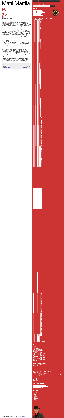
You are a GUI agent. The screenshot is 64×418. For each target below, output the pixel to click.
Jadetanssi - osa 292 (37, 308)
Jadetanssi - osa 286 (37, 302)
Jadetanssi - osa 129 (37, 146)
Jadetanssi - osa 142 (37, 159)
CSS (34, 391)
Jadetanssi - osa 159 (37, 176)
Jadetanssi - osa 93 (37, 111)
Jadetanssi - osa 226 (37, 242)
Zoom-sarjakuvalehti (37, 14)
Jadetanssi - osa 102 (37, 119)
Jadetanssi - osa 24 (37, 43)
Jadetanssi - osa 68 (37, 87)
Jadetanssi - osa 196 (37, 213)
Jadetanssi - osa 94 (37, 112)
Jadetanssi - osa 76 (37, 94)
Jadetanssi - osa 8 (37, 27)
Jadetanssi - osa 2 (37, 21)
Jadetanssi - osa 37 (37, 56)
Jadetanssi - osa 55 (37, 74)
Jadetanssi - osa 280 (37, 296)
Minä (52, 0)
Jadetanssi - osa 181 (37, 198)
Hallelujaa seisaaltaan (37, 349)
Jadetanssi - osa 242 (37, 258)
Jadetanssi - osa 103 (37, 120)
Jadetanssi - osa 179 (37, 196)
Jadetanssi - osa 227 (37, 243)
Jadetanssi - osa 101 (37, 118)
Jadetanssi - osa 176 (37, 193)
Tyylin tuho (35, 351)
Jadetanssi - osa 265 (37, 281)
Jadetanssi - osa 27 (37, 46)
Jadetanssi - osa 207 (37, 224)
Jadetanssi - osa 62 (37, 81)
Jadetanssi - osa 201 (37, 218)
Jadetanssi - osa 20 (37, 39)
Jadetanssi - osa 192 (37, 209)
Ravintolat (35, 397)
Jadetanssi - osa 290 (37, 306)
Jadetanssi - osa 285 (37, 301)
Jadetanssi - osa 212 (37, 229)
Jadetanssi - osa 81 (37, 99)
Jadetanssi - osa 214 (37, 230)
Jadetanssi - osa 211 (37, 228)
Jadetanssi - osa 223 (37, 239)
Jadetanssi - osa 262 (37, 278)
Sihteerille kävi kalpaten (38, 346)
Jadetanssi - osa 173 (37, 190)
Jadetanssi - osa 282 (37, 298)
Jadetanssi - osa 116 (37, 133)
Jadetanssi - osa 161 (37, 178)
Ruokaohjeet (35, 398)
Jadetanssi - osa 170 (37, 187)
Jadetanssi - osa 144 (37, 161)
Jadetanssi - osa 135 (37, 152)
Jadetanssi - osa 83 (37, 101)
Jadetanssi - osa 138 (37, 155)
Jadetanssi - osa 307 (37, 323)
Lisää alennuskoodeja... (38, 387)
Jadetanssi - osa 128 (37, 145)
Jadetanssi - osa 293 (37, 309)
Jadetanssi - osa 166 (37, 183)
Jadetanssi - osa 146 (37, 163)
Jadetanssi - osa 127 (37, 144)
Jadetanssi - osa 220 (37, 236)
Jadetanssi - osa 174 (37, 191)
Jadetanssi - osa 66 (37, 85)
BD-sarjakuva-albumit (37, 10)
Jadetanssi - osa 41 (37, 60)
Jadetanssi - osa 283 (37, 299)
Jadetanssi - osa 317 (37, 333)
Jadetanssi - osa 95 (37, 113)
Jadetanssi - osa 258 (37, 274)
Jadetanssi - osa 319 (37, 335)
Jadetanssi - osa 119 (37, 136)
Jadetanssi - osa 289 (37, 305)
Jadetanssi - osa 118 (37, 135)
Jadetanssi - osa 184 (37, 201)
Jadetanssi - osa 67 (37, 86)
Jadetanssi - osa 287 (37, 303)
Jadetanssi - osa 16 (37, 35)
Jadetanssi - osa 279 (37, 295)
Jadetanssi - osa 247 (37, 263)
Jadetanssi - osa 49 (37, 68)
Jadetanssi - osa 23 (37, 42)
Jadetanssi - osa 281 (37, 297)
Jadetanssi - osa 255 (37, 271)
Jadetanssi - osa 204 (37, 221)
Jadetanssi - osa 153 (37, 170)
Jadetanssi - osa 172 (37, 189)
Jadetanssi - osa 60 (37, 79)
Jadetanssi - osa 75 (37, 93)
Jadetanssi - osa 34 (37, 53)
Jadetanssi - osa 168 (37, 185)
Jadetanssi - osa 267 (37, 283)
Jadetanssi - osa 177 (37, 194)
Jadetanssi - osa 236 (37, 252)
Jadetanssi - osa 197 (37, 214)
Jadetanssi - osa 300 (37, 316)
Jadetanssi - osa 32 (37, 51)
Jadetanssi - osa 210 (37, 227)
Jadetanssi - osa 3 (37, 22)
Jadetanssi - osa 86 (37, 104)
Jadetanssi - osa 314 (37, 330)
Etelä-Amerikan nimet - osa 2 (39, 357)
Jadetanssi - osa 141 (37, 158)
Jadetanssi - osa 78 (37, 96)
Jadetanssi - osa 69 (6, 67)
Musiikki (34, 395)
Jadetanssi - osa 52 (37, 71)
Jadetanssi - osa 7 (37, 26)
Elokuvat (35, 392)
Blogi (36, 0)
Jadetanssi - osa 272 (37, 288)
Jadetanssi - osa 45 (37, 64)
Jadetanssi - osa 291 (37, 307)
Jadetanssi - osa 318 (37, 334)
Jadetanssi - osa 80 (37, 98)
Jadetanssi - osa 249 (37, 265)
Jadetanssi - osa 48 (37, 67)
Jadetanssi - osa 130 (37, 147)
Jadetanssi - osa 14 (37, 33)
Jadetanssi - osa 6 (37, 25)
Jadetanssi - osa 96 (37, 114)
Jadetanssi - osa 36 (37, 55)
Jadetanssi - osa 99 (37, 116)
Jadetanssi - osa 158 (37, 175)
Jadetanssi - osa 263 (37, 279)
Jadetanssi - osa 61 (37, 80)
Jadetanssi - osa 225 (37, 241)
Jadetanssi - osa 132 (37, 149)
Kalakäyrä (35, 347)
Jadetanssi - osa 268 (37, 284)
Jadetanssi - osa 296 (37, 312)
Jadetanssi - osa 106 (37, 123)
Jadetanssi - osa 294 (37, 310)
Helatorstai (35, 356)
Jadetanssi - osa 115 (37, 132)
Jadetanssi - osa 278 (37, 294)
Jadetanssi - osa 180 (37, 197)
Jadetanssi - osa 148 (37, 165)
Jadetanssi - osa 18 (37, 37)
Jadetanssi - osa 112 (37, 129)
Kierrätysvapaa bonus (37, 352)
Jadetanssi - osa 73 (37, 91)
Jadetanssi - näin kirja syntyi (39, 341)
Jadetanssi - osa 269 (37, 285)
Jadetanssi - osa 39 (37, 58)
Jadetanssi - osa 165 (37, 182)
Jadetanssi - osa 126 (37, 143)
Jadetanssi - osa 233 (37, 249)
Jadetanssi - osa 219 (37, 235)
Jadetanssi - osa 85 (37, 103)
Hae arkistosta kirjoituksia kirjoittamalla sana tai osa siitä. (43, 4)
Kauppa (46, 0)
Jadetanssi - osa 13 (37, 32)
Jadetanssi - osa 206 (37, 223)
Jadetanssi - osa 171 (37, 188)
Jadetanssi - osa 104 (37, 121)
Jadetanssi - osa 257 (37, 273)
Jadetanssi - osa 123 (37, 140)
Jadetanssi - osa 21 (37, 40)
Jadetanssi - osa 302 (37, 318)
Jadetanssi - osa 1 (37, 20)
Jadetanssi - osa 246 (37, 262)
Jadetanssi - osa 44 (37, 63)
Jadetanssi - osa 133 (37, 150)
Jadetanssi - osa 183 (37, 200)
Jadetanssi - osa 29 (37, 48)
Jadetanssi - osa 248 (37, 264)
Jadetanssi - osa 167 (37, 184)
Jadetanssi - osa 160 (37, 177)
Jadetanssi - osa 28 (37, 47)
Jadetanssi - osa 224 (37, 240)
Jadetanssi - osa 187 (37, 204)
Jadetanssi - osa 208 (37, 225)
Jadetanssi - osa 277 (37, 293)
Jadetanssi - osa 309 (37, 325)
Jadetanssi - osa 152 (37, 169)
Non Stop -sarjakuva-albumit (39, 12)
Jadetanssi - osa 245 (37, 261)
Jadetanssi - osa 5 (37, 24)
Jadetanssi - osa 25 (37, 44)
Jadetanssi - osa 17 (37, 36)
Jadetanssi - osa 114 (37, 131)
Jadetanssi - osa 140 (37, 157)
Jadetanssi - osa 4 (37, 23)
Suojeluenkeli (36, 360)
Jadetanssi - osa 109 (37, 126)
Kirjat (34, 393)
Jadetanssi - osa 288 (37, 304)
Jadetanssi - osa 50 (37, 69)
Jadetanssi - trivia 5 (37, 340)
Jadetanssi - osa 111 (37, 128)
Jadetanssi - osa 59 (37, 78)
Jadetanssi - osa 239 (37, 255)
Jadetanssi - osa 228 (37, 244)
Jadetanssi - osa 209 (37, 226)
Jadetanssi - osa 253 (37, 269)
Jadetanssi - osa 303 (37, 319)
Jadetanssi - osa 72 (37, 90)
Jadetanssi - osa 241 (37, 257)
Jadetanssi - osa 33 (37, 52)
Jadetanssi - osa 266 (37, 282)
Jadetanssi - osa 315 (37, 331)
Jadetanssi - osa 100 (37, 117)
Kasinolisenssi (36, 348)
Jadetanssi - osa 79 (37, 97)
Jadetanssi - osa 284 (37, 300)
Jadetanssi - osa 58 (37, 77)
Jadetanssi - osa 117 (37, 134)
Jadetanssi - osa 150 (37, 167)
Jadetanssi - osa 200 (37, 217)
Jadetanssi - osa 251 (37, 267)
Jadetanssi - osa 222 (37, 238)
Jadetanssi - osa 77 (37, 95)
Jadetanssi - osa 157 (37, 174)
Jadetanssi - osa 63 (37, 82)
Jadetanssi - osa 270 (37, 286)
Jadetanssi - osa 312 (37, 328)
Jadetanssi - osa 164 (37, 181)
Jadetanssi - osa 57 (37, 76)
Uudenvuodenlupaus (37, 19)
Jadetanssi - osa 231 (37, 247)
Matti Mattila (16, 3)
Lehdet (34, 394)
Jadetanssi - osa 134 (37, 151)
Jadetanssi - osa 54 (37, 73)
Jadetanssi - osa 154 (37, 171)
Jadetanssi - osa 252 (37, 268)
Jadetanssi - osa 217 (37, 233)
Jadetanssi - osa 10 (37, 29)
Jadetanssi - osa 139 (37, 156)
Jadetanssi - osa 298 (37, 314)
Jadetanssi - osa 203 (37, 220)
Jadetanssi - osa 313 (37, 329)
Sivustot (34, 400)
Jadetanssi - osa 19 (37, 38)
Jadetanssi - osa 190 (37, 207)
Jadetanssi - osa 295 (37, 311)
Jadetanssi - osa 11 (37, 30)
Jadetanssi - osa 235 (37, 251)
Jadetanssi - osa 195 (37, 212)
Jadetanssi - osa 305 (37, 321)
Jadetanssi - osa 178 (37, 195)
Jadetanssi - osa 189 (37, 206)
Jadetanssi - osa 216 (37, 232)
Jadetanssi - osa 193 (37, 210)
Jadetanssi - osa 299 (37, 315)
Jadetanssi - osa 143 (37, 160)
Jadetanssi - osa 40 (37, 59)
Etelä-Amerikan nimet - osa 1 (39, 359)
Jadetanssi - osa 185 (37, 202)
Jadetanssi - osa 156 (37, 173)
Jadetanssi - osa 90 (37, 108)
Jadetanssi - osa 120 (37, 137)
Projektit (20, 63)
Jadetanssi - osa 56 (37, 75)
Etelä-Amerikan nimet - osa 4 (39, 354)
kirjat (3, 64)
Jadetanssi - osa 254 (37, 270)
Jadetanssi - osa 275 (37, 291)
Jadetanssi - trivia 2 (37, 337)
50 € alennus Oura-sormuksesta (39, 385)
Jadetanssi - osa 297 (37, 313)
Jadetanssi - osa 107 (37, 124)
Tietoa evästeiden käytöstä (23, 416)
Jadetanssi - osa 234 (37, 250)
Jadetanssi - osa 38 (37, 57)
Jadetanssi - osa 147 (37, 164)
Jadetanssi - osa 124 (37, 141)
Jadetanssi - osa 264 (37, 280)
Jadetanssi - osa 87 (37, 105)
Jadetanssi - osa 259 (37, 275)
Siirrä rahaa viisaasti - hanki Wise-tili (40, 386)
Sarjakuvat (35, 399)
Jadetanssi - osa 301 (37, 317)
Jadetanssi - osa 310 (37, 326)
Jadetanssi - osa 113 (37, 130)
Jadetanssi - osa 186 (37, 203)
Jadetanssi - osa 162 (37, 179)
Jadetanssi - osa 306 (37, 322)
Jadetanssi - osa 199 (37, 216)
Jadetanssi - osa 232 (37, 248)
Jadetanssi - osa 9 (37, 28)
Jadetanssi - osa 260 (37, 276)
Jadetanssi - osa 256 (37, 272)
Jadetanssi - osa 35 (37, 54)
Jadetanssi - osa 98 (37, 115)
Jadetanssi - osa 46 (37, 65)
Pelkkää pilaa (36, 365)
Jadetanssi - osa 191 (37, 208)
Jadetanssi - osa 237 (37, 253)
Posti (57, 0)
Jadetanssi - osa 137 (37, 154)
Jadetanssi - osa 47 (37, 66)
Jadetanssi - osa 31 (37, 50)
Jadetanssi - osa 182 (37, 199)
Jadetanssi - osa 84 (37, 102)
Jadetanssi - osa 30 (37, 49)
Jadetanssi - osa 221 (37, 237)
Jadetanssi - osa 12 (37, 31)
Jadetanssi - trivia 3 (37, 338)
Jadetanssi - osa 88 (37, 106)
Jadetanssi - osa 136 (37, 153)
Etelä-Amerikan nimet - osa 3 (39, 355)
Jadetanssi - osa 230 (37, 246)
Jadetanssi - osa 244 (37, 260)
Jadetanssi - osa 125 (37, 142)
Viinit (34, 401)
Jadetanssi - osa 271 (37, 287)
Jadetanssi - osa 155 (37, 172)
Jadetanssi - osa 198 (37, 215)
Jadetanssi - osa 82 (37, 100)
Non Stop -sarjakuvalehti (38, 11)
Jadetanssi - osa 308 (37, 324)
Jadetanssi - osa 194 (37, 211)
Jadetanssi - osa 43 (37, 62)
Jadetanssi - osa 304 (37, 320)
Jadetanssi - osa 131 (37, 148)
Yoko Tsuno (35, 380)
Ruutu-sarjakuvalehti (37, 13)
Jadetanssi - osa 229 (37, 245)
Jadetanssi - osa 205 (37, 222)
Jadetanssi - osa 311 (37, 327)
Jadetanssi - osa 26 (37, 45)
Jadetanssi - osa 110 (37, 127)
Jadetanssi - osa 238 (37, 254)
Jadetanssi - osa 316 (37, 332)
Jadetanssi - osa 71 (26, 67)
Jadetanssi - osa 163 (37, 180)
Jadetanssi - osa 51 (37, 70)
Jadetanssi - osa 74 (37, 92)
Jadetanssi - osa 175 (37, 192)
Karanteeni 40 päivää (37, 358)
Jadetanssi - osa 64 (37, 83)
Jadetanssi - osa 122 (37, 139)
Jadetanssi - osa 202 (37, 219)
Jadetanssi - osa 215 (37, 231)
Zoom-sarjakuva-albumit (38, 15)
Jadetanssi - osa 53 (37, 72)
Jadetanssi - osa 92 (37, 110)
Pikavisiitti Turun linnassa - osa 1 (39, 373)
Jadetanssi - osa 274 (37, 290)
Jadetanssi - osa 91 (37, 109)
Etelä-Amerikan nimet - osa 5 (39, 353)
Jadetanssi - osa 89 (37, 107)
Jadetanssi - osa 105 (37, 122)
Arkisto (41, 0)
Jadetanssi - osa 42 (37, 61)
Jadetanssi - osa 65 (37, 84)
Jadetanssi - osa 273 (37, 289)
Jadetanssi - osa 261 (37, 277)
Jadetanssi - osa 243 (37, 259)
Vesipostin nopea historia (38, 350)
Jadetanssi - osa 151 (37, 168)
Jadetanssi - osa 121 (37, 138)
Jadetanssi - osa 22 (37, 41)
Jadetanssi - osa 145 (37, 162)
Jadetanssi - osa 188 (37, 205)
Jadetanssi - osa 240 (37, 256)
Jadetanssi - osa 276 (37, 292)
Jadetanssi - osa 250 (37, 266)
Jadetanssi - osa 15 (37, 34)
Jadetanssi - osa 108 (37, 125)
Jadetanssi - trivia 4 (37, 339)
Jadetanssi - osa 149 (37, 166)
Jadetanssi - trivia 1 (37, 336)
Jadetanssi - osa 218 (37, 234)
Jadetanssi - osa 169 (37, 186)
